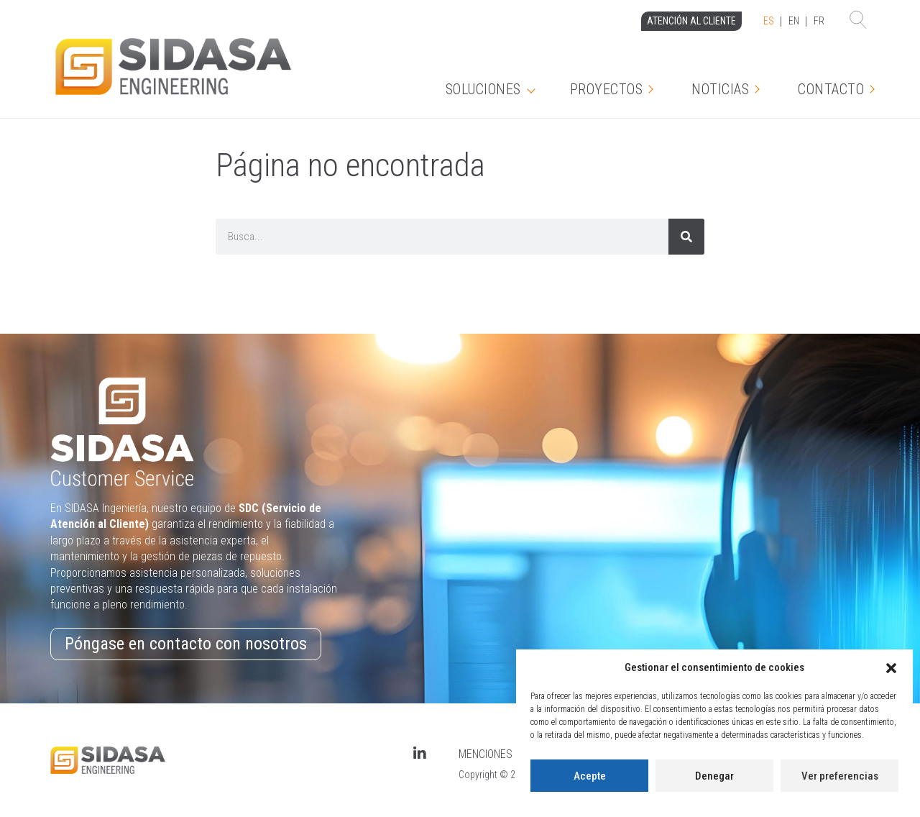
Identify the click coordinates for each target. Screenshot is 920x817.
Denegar (714, 776)
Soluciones (483, 89)
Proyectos (606, 89)
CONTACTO (831, 89)
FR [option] (819, 21)
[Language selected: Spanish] (794, 21)
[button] (891, 668)
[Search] (686, 237)
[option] (793, 21)
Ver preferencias (839, 776)
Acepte (590, 776)
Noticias (720, 89)
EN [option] (793, 21)
